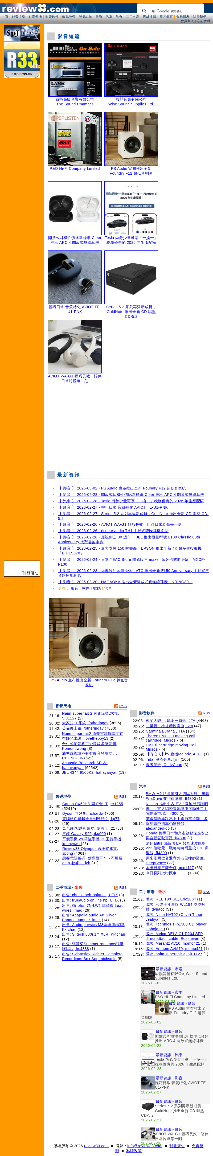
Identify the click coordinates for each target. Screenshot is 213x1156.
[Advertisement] (128, 428)
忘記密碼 (203, 21)
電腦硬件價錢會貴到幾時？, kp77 (91, 819)
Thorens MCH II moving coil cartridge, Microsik (170, 738)
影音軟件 (52, 17)
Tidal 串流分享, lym (163, 759)
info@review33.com (144, 1146)
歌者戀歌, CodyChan (164, 765)
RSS (123, 706)
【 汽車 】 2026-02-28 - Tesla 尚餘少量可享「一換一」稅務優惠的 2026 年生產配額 (131, 501)
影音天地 (35, 17)
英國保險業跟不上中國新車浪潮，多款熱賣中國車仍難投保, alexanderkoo (177, 823)
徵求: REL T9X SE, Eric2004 (171, 899)
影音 (75, 588)
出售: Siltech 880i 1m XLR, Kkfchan (93, 934)
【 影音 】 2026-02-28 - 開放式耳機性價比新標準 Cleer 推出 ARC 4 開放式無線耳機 (131, 494)
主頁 (5, 17)
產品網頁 (166, 17)
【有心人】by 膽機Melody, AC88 (174, 754)
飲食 (119, 17)
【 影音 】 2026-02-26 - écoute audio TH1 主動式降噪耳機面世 (113, 531)
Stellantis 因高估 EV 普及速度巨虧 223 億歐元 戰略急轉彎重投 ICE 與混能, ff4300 (177, 848)
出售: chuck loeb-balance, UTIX (90, 895)
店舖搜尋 (149, 17)
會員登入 (187, 21)
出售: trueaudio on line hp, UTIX (90, 900)
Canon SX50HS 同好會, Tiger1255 (92, 804)
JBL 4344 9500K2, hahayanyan (89, 772)
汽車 (109, 17)
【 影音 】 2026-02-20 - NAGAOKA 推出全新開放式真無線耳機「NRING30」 (125, 582)
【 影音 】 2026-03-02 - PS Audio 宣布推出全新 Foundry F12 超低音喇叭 (122, 488)
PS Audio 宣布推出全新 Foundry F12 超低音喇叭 (89, 680)
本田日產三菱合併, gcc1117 (170, 868)
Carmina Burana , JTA (165, 731)
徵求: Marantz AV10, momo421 (173, 943)
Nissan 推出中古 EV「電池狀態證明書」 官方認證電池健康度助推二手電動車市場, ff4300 (177, 809)
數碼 (97, 588)
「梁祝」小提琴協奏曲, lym (169, 726)
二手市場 (132, 17)
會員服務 (183, 17)
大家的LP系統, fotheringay (85, 723)
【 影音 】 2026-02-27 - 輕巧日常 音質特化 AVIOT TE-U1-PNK (113, 507)
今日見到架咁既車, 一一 (166, 873)
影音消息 (18, 17)
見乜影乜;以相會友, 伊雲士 (85, 828)
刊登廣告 (177, 1146)
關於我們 (199, 17)
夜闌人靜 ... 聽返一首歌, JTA (170, 720)
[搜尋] (169, 11)
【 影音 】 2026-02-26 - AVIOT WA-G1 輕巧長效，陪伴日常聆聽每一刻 (120, 524)
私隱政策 (134, 1151)
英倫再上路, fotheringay (83, 728)
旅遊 (99, 17)
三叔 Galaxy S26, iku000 (84, 834)
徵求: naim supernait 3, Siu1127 (174, 954)
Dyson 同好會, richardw (83, 813)
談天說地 (85, 17)
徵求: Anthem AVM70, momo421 (174, 949)
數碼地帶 (68, 17)
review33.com (96, 1146)
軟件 (86, 588)
